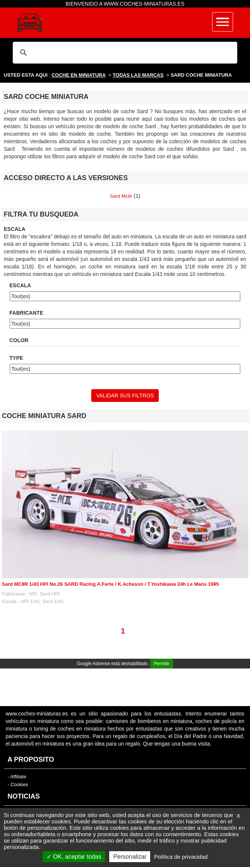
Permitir (161, 663)
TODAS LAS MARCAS (138, 75)
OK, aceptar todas (74, 856)
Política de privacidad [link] (181, 856)
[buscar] (124, 52)
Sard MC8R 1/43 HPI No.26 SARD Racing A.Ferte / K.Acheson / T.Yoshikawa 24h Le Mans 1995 (110, 584)
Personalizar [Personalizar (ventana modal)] (129, 856)
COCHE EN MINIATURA (78, 75)
